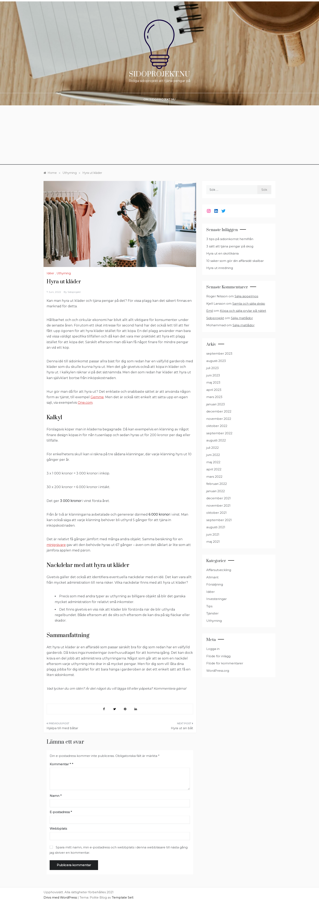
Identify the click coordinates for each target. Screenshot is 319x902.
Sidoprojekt (74, 291)
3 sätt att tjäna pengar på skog (229, 246)
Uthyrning (64, 273)
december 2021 (218, 498)
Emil (209, 311)
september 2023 (219, 353)
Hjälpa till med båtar (62, 728)
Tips (209, 606)
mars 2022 (214, 477)
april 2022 (213, 469)
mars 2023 (214, 397)
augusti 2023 (216, 361)
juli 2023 (212, 368)
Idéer (50, 273)
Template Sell (122, 897)
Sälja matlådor (242, 318)
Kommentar (60, 764)
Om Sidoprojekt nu (159, 99)
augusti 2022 (216, 440)
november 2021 (218, 505)
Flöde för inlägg (218, 656)
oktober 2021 (216, 513)
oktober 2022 (216, 426)
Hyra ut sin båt (182, 728)
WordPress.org (217, 671)
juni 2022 (213, 455)
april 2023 (213, 390)
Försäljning (214, 584)
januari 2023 (215, 404)
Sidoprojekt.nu (159, 74)
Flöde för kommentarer (224, 663)
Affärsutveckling (218, 570)
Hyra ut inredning (219, 268)
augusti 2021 (215, 527)
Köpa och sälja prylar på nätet (243, 311)
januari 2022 (215, 491)
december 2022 (218, 411)
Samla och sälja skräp (248, 303)
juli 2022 (212, 448)
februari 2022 (216, 484)
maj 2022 (213, 462)
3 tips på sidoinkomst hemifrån (229, 239)
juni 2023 (213, 375)
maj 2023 (213, 382)
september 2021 (219, 520)
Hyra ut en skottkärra (222, 253)
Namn (56, 796)
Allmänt (212, 577)
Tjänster (212, 613)
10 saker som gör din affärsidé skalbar (235, 261)
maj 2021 (213, 542)
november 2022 (218, 419)
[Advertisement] (159, 136)
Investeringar (216, 599)
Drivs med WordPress (61, 897)
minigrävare (56, 545)
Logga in (213, 649)
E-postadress (61, 812)
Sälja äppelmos (246, 296)
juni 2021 (212, 534)
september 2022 (219, 433)
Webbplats (58, 828)
